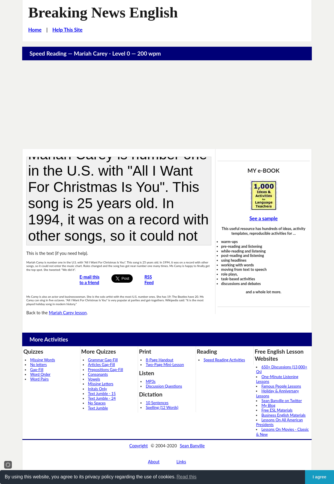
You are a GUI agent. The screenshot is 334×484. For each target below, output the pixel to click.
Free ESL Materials (276, 410)
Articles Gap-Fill (101, 364)
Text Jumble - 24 (102, 398)
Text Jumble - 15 (102, 393)
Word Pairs (39, 379)
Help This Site (67, 30)
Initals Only (97, 388)
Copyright (138, 445)
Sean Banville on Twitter (281, 400)
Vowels (94, 379)
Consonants (98, 374)
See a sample (263, 218)
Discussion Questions (164, 386)
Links (181, 461)
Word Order (40, 374)
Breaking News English (103, 12)
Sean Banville (192, 445)
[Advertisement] (167, 104)
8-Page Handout (159, 359)
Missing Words (42, 359)
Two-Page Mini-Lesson (165, 364)
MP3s (150, 381)
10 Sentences (157, 402)
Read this (186, 476)
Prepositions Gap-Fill (105, 369)
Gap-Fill (36, 369)
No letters (38, 364)
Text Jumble (98, 408)
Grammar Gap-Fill (103, 359)
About (153, 461)
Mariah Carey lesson (68, 312)
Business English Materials (283, 415)
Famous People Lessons (281, 386)
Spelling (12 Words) (162, 407)
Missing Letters (101, 383)
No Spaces (97, 403)
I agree (319, 477)
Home (35, 30)
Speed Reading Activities (224, 359)
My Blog (268, 405)
